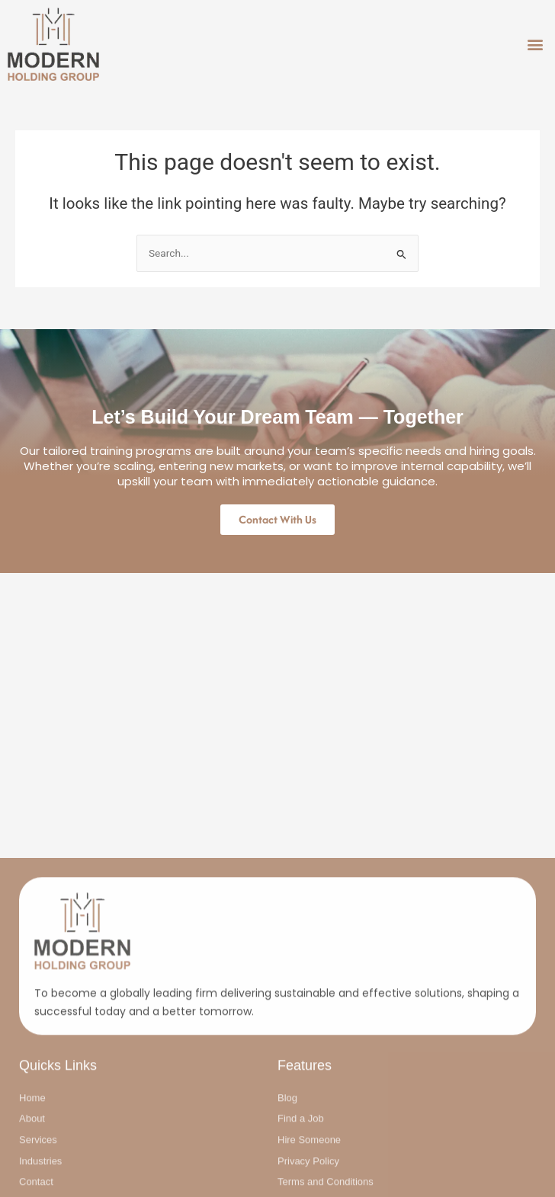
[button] (534, 44)
